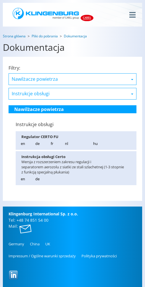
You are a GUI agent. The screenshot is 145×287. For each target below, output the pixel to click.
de (37, 143)
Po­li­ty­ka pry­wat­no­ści (99, 255)
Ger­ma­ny (16, 243)
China (35, 243)
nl (66, 143)
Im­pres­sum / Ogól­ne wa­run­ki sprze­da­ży (42, 255)
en (23, 143)
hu (95, 143)
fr (52, 143)
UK (47, 243)
